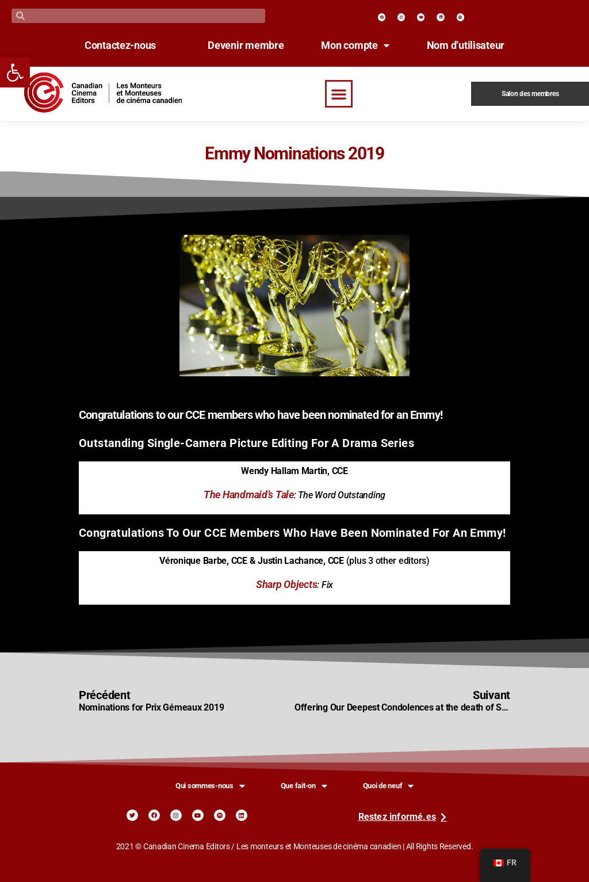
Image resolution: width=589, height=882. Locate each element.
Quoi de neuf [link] (388, 786)
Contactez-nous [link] (120, 45)
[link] (15, 72)
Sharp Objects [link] (287, 584)
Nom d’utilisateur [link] (466, 45)
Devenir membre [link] (246, 45)
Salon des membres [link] (530, 94)
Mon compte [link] (355, 45)
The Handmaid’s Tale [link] (249, 495)
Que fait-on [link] (304, 786)
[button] (339, 94)
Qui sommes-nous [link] (210, 786)
